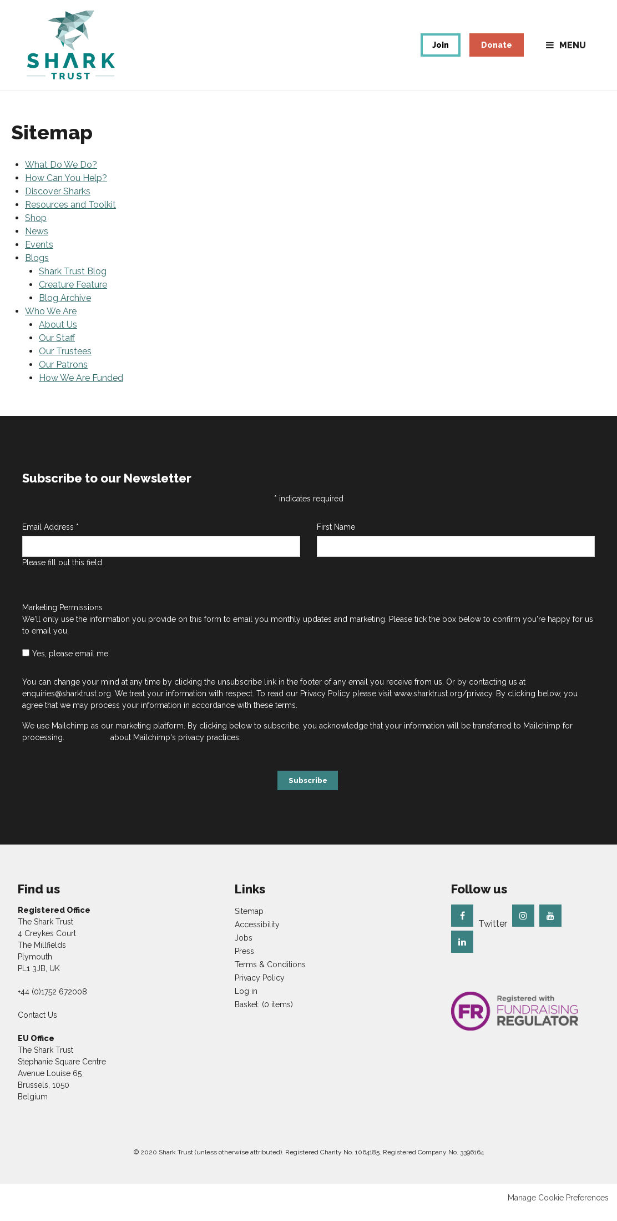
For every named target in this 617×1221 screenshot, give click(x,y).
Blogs (37, 268)
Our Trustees (65, 361)
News (36, 242)
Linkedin (462, 950)
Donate (496, 50)
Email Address (50, 538)
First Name (336, 538)
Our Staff (57, 348)
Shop (36, 228)
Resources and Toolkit (70, 215)
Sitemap (249, 920)
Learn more (87, 748)
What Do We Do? (61, 175)
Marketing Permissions (62, 618)
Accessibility (257, 933)
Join (440, 50)
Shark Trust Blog (73, 282)
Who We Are (51, 321)
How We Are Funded (81, 388)
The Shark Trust (77, 50)
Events (39, 255)
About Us (58, 335)
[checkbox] (25, 663)
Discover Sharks (57, 202)
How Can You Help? (66, 188)
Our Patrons (63, 375)
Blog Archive (65, 308)
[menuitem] (264, 1013)
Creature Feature (73, 295)
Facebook (462, 924)
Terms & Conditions (270, 973)
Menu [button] (572, 51)
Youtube (550, 924)
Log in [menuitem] (246, 1000)
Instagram (523, 924)
